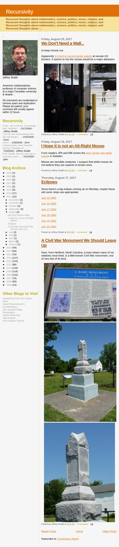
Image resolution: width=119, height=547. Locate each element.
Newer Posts (48, 531)
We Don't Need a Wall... (62, 43)
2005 (9, 285)
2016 (9, 247)
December (14, 200)
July (11, 232)
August (13, 212)
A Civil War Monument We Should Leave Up (20, 227)
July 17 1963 (48, 209)
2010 (9, 268)
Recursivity (19, 12)
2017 (9, 196)
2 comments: (82, 134)
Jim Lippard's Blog (12, 309)
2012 (9, 261)
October (13, 206)
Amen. (6, 142)
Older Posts (109, 531)
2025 (9, 176)
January (13, 244)
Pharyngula (9, 312)
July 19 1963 (48, 220)
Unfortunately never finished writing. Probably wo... (17, 146)
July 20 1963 (48, 226)
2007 (9, 278)
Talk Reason (9, 318)
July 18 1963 (48, 215)
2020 (9, 186)
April (11, 238)
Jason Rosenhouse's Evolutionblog (14, 305)
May (11, 235)
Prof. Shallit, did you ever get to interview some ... (19, 155)
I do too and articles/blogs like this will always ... (18, 135)
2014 (9, 254)
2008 (9, 274)
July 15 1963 (48, 197)
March (12, 241)
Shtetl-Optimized (11, 315)
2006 (9, 281)
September (14, 209)
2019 (9, 189)
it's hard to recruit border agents (73, 56)
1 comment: (82, 170)
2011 (9, 264)
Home (79, 531)
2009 (9, 271)
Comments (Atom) (68, 538)
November (14, 203)
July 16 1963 (48, 203)
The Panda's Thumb (13, 320)
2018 (9, 193)
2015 (9, 251)
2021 (9, 183)
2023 (9, 179)
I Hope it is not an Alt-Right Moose (72, 145)
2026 (9, 172)
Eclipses (49, 182)
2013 (9, 257)
